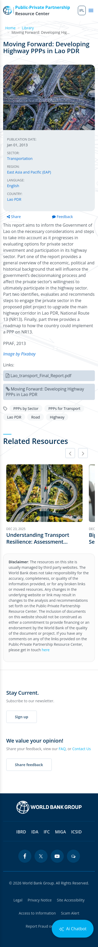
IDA (34, 832)
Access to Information (37, 913)
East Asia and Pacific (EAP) (29, 172)
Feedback (62, 216)
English (13, 185)
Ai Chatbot (73, 929)
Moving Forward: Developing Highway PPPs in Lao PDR (45, 391)
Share (14, 216)
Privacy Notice (40, 900)
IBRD (21, 832)
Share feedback (29, 764)
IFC (47, 832)
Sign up (21, 716)
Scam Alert (70, 913)
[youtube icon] (57, 856)
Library (28, 27)
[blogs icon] (73, 856)
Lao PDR (14, 199)
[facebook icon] (24, 856)
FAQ (62, 748)
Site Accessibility (71, 900)
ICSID (76, 832)
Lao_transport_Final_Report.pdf (40, 375)
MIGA (60, 832)
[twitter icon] (41, 856)
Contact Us (81, 748)
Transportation (19, 158)
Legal (18, 900)
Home (10, 27)
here (46, 649)
